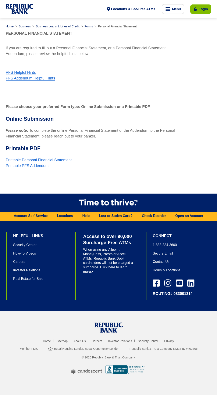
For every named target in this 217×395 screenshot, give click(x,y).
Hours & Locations (167, 270)
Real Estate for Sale (28, 278)
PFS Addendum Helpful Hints (30, 78)
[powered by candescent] (87, 368)
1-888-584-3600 (165, 245)
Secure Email (163, 253)
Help (86, 216)
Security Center (24, 245)
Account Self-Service (31, 216)
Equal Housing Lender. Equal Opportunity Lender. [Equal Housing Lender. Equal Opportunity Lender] (83, 349)
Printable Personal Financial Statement (39, 160)
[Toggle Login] (200, 9)
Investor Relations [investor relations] (120, 341)
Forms (89, 26)
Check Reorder (154, 216)
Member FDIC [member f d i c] (29, 348)
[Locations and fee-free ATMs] (131, 9)
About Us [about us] (80, 341)
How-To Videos (24, 253)
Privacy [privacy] (169, 341)
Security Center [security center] (148, 341)
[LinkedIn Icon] (191, 283)
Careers (19, 261)
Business (25, 26)
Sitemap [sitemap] (62, 341)
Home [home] (47, 341)
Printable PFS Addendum (27, 166)
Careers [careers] (97, 341)
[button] (173, 9)
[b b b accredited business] (125, 370)
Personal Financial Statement (117, 26)
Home (10, 26)
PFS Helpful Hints (21, 72)
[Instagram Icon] (168, 283)
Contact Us (161, 261)
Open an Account (189, 216)
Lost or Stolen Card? (115, 216)
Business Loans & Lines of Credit (57, 26)
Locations (65, 216)
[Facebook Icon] (156, 283)
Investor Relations (26, 270)
